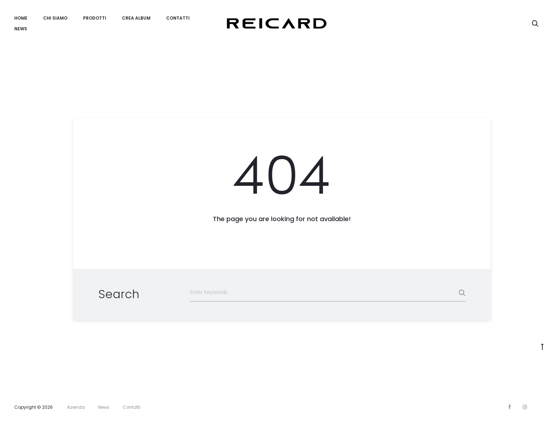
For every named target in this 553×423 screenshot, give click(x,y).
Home (20, 18)
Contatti (178, 18)
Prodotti (94, 18)
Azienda (76, 407)
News (20, 29)
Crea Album (136, 18)
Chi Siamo (55, 18)
